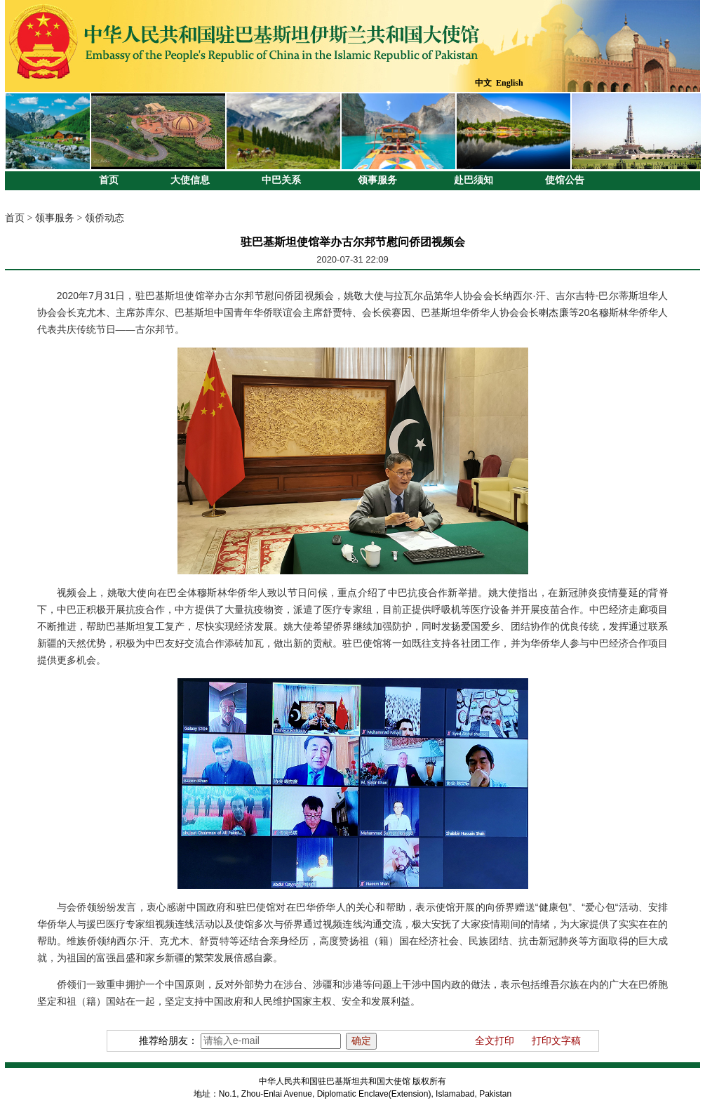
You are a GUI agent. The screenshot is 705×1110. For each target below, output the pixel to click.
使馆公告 (564, 180)
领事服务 (377, 180)
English (509, 83)
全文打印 (494, 1041)
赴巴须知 (473, 180)
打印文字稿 (556, 1041)
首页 (109, 180)
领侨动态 (104, 218)
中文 (483, 83)
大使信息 (190, 180)
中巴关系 (281, 180)
